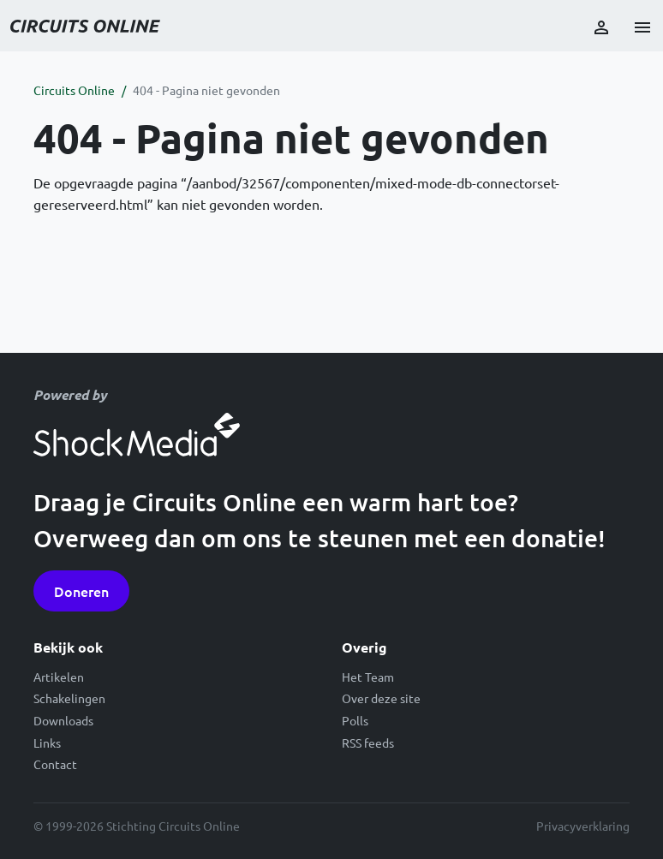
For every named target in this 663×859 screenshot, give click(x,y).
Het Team (368, 676)
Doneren (81, 591)
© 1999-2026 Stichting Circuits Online (136, 825)
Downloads (63, 720)
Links (47, 742)
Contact (55, 764)
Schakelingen (69, 698)
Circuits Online (74, 90)
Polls (355, 720)
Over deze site (381, 698)
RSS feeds (368, 742)
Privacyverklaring (583, 825)
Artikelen (58, 676)
